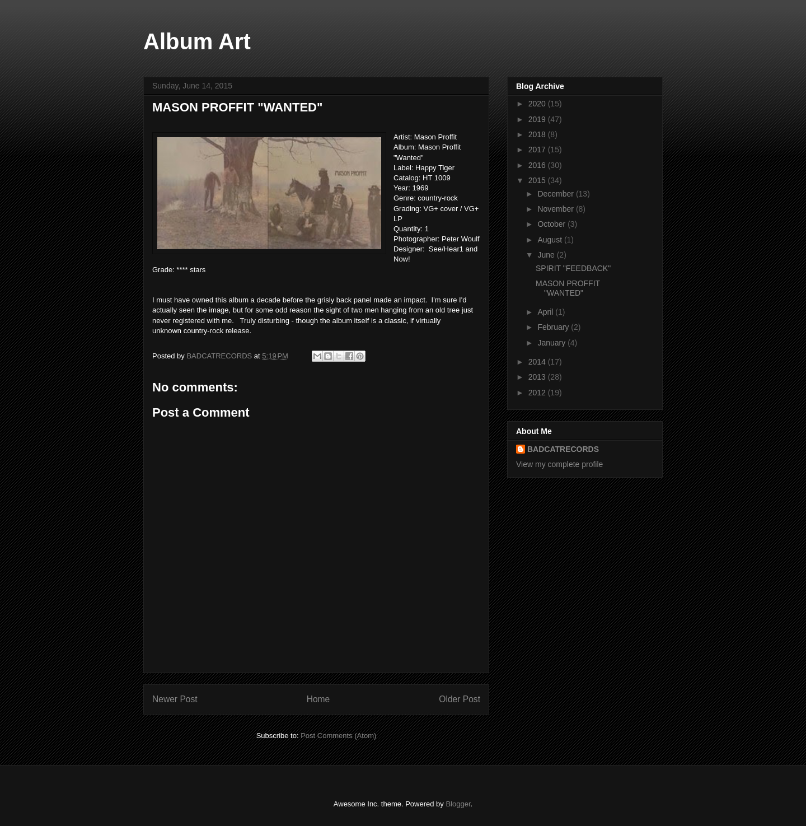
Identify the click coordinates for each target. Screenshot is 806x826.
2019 (538, 119)
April (546, 311)
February (554, 327)
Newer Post (175, 699)
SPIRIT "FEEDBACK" (573, 268)
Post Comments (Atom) (338, 735)
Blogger (458, 804)
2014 (538, 361)
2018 (538, 134)
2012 (538, 392)
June (546, 254)
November (556, 208)
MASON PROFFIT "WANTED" (568, 288)
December (556, 193)
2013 (538, 376)
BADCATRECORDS (563, 449)
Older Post (459, 699)
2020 (538, 103)
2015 (538, 180)
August (550, 239)
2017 (538, 149)
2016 (538, 165)
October (552, 224)
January (552, 342)
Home (318, 699)
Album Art (197, 41)
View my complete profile (559, 464)
